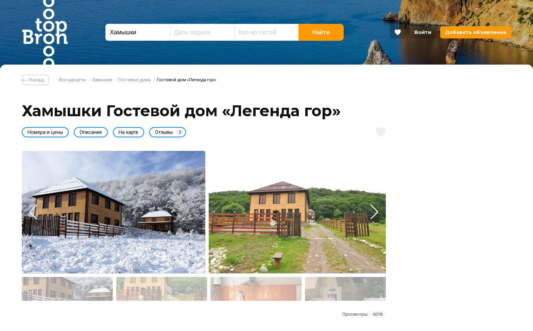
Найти (321, 32)
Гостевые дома (134, 79)
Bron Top (45, 32)
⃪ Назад (35, 80)
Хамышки (102, 79)
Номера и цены (45, 132)
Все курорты (72, 79)
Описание (91, 132)
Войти (422, 32)
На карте (128, 132)
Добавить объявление (475, 32)
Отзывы (169, 132)
